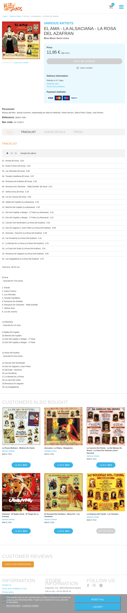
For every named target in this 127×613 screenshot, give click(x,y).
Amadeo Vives (50, 451)
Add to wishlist (86, 68)
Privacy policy (8, 592)
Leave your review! (21, 63)
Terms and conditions (56, 86)
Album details (54, 131)
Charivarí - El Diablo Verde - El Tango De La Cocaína (20, 515)
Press (78, 131)
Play (7, 153)
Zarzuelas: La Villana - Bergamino (58, 448)
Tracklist (28, 131)
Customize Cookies (30, 606)
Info (9, 131)
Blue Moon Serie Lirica (56, 38)
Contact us (6, 585)
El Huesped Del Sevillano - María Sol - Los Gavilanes (62, 515)
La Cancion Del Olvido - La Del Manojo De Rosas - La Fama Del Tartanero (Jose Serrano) (104, 450)
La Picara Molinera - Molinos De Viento (18, 448)
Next (16, 153)
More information (13, 606)
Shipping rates (53, 84)
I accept (98, 607)
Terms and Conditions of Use (14, 588)
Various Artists (15, 16)
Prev (12, 153)
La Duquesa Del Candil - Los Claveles (102, 514)
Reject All (97, 599)
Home (5, 16)
